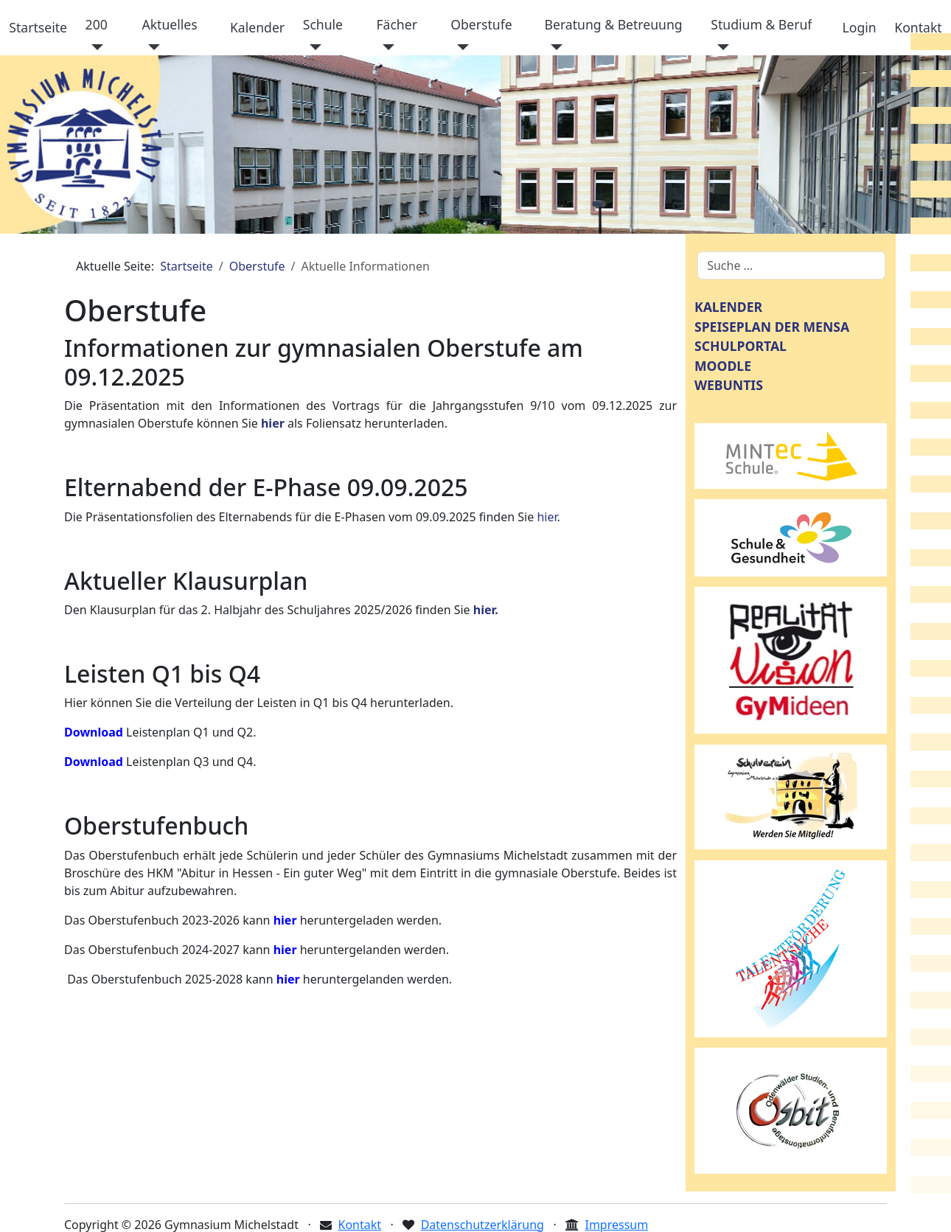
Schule (323, 24)
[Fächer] (385, 47)
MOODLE (722, 366)
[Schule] (312, 47)
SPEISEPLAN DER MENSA (771, 326)
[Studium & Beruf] (720, 47)
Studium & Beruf (761, 24)
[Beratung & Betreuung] (554, 47)
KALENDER (728, 307)
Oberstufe (481, 24)
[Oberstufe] (459, 47)
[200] (95, 47)
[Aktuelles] (151, 47)
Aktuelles (169, 24)
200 (97, 24)
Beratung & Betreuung (614, 24)
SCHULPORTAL (740, 346)
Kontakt (917, 27)
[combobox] (791, 265)
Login (860, 27)
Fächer (396, 24)
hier (547, 517)
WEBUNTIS (728, 385)
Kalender (257, 27)
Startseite (38, 27)
